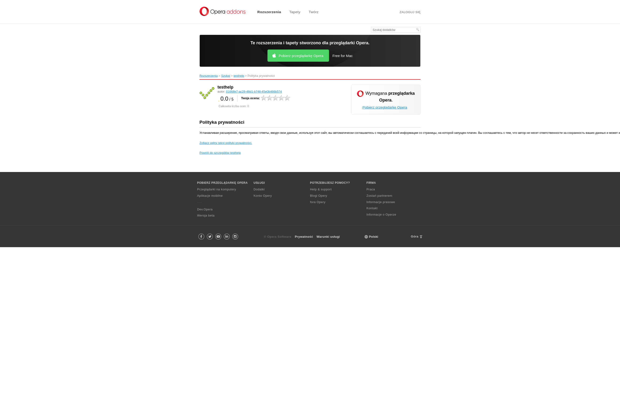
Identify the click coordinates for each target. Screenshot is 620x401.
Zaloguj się (410, 12)
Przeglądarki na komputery (216, 189)
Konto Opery (263, 195)
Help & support (321, 189)
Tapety (294, 12)
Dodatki (259, 189)
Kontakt (372, 208)
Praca (370, 189)
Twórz (314, 12)
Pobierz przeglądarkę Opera (301, 56)
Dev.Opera (205, 209)
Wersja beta (206, 215)
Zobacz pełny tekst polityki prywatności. (225, 143)
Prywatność (304, 236)
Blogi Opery (318, 195)
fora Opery (318, 202)
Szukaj (225, 76)
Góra (414, 236)
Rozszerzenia (269, 12)
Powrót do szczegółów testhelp (220, 153)
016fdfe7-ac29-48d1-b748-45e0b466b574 (254, 91)
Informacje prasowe (380, 202)
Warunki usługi (328, 236)
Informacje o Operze (381, 214)
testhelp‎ (239, 76)
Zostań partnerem (379, 195)
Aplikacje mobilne (210, 195)
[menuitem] (266, 12)
